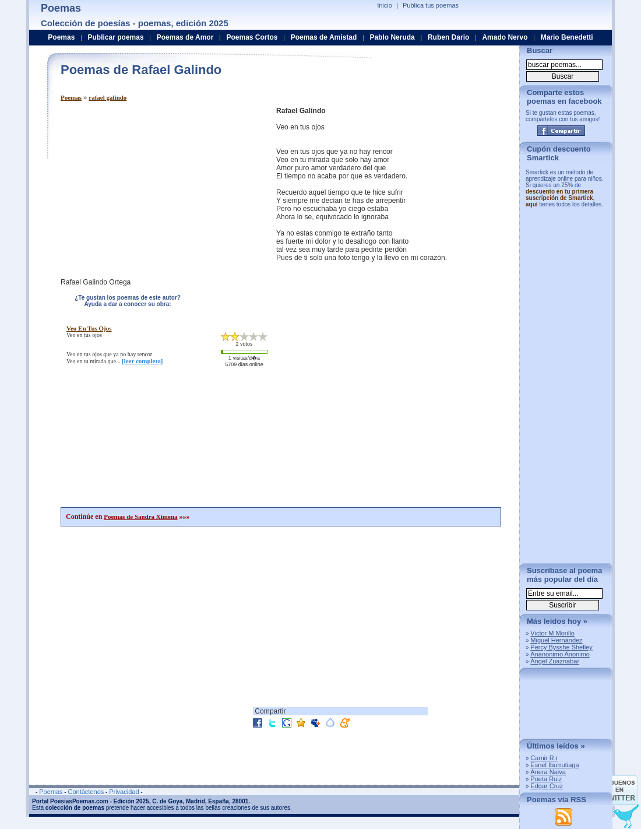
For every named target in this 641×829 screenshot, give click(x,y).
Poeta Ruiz (546, 778)
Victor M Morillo (552, 633)
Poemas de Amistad (324, 37)
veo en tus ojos (89, 328)
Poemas (71, 97)
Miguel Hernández (556, 640)
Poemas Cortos (251, 37)
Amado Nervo (504, 37)
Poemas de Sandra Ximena (140, 516)
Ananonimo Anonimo (560, 654)
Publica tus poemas (431, 5)
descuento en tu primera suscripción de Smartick (559, 194)
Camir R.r (544, 757)
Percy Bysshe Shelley (561, 647)
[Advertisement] (158, 188)
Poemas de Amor (185, 37)
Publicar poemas (116, 37)
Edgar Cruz (546, 785)
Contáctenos (86, 791)
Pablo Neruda (391, 37)
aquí (532, 204)
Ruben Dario (448, 37)
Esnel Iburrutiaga (554, 764)
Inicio (384, 5)
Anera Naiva (548, 771)
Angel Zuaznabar (554, 661)
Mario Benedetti (567, 37)
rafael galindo (107, 97)
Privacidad (124, 791)
